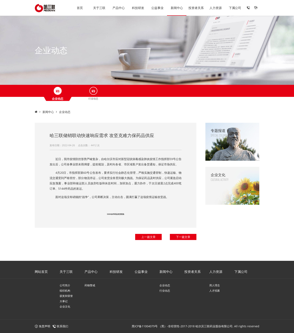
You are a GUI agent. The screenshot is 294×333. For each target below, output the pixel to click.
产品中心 (118, 8)
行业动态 (164, 290)
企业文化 (65, 306)
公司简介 (65, 285)
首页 (80, 8)
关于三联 (99, 8)
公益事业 (157, 8)
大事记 (64, 301)
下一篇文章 (183, 237)
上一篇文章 (148, 237)
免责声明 (42, 326)
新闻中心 (177, 8)
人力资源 (215, 8)
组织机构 (65, 290)
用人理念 (214, 285)
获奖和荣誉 (66, 296)
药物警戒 (90, 285)
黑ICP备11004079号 (145, 326)
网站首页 (41, 271)
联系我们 (62, 326)
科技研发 (138, 8)
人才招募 (214, 290)
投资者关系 (196, 8)
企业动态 (64, 112)
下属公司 (235, 8)
